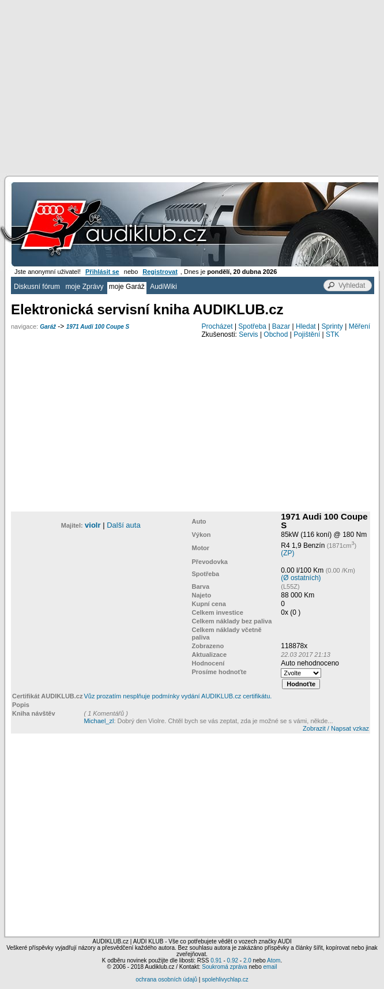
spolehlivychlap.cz (225, 979)
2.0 (247, 960)
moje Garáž (127, 287)
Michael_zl (99, 720)
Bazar (281, 326)
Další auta (124, 525)
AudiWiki (163, 287)
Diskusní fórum (37, 287)
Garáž (48, 327)
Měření (359, 326)
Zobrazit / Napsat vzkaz (336, 728)
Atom (273, 960)
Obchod (275, 334)
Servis (248, 334)
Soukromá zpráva (224, 967)
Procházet (217, 326)
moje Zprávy (84, 287)
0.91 (215, 960)
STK (332, 334)
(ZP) (287, 553)
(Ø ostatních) (301, 578)
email (270, 967)
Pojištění (306, 334)
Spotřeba (252, 326)
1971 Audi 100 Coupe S (98, 327)
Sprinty (331, 326)
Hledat (306, 326)
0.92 (232, 960)
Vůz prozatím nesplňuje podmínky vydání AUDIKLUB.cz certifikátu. (178, 696)
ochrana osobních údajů (166, 979)
